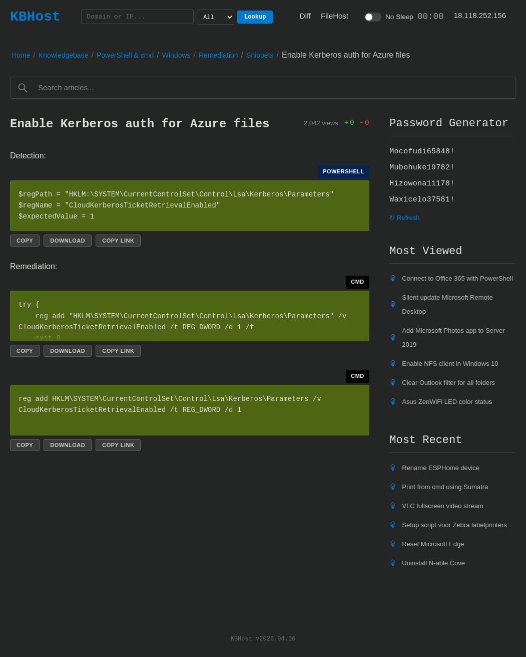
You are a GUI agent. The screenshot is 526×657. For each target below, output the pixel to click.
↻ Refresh (404, 218)
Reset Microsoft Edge (433, 544)
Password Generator (448, 123)
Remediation (218, 55)
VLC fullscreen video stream (442, 506)
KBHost (35, 16)
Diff (305, 16)
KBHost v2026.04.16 (263, 638)
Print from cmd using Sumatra (445, 487)
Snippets (259, 55)
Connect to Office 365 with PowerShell (457, 278)
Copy (25, 241)
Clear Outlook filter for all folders (448, 382)
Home (21, 55)
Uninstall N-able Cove (433, 563)
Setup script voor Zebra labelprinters (454, 525)
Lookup (255, 17)
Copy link (118, 241)
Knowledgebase (64, 55)
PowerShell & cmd (125, 55)
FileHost (334, 16)
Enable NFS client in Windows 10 (450, 363)
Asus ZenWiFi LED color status (447, 401)
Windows (176, 55)
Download (67, 241)
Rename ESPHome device (440, 468)
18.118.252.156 (480, 15)
